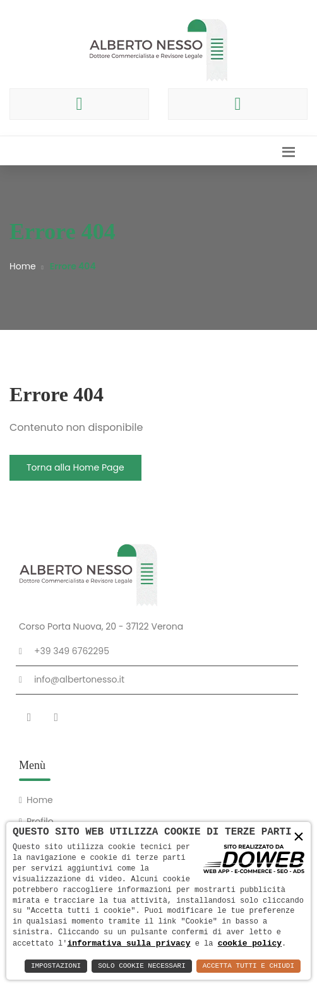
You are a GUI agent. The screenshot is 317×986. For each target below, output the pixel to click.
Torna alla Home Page (75, 467)
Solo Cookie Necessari (142, 966)
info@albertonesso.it (79, 679)
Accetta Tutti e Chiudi (248, 966)
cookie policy (250, 943)
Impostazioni (56, 966)
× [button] (298, 837)
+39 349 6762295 (71, 651)
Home (22, 266)
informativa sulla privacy (128, 943)
